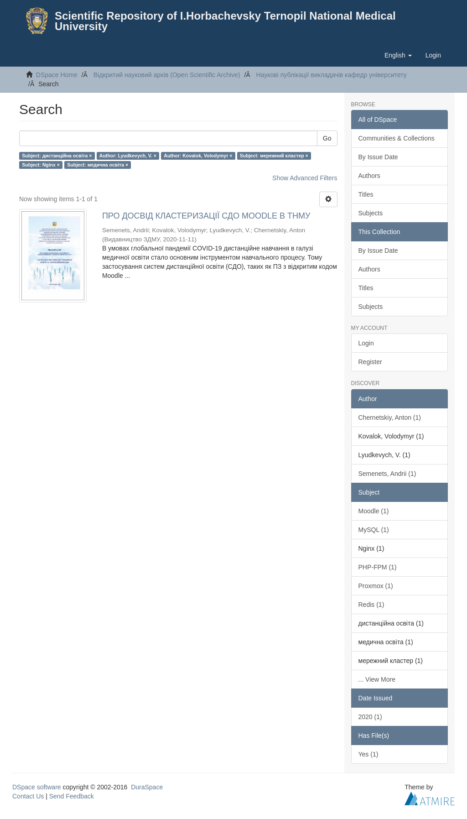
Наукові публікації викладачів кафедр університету (331, 74)
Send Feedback (71, 796)
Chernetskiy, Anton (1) (389, 417)
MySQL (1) (373, 529)
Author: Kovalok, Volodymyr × (198, 155)
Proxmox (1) (375, 585)
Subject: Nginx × (41, 164)
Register (370, 361)
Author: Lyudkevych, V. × (127, 155)
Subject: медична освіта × (97, 164)
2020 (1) (370, 716)
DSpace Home (57, 74)
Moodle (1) (373, 511)
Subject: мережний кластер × (274, 155)
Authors (369, 175)
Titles (366, 194)
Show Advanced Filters (304, 178)
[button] (398, 55)
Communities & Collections (396, 138)
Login (366, 343)
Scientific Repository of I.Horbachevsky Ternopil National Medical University (225, 21)
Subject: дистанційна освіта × (57, 155)
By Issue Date (378, 157)
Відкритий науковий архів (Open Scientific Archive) (166, 74)
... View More (376, 679)
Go (327, 138)
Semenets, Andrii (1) (387, 473)
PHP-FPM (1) (377, 567)
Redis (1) (371, 604)
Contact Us (28, 796)
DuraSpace (147, 787)
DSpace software (36, 787)
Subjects (370, 213)
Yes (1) (368, 754)
